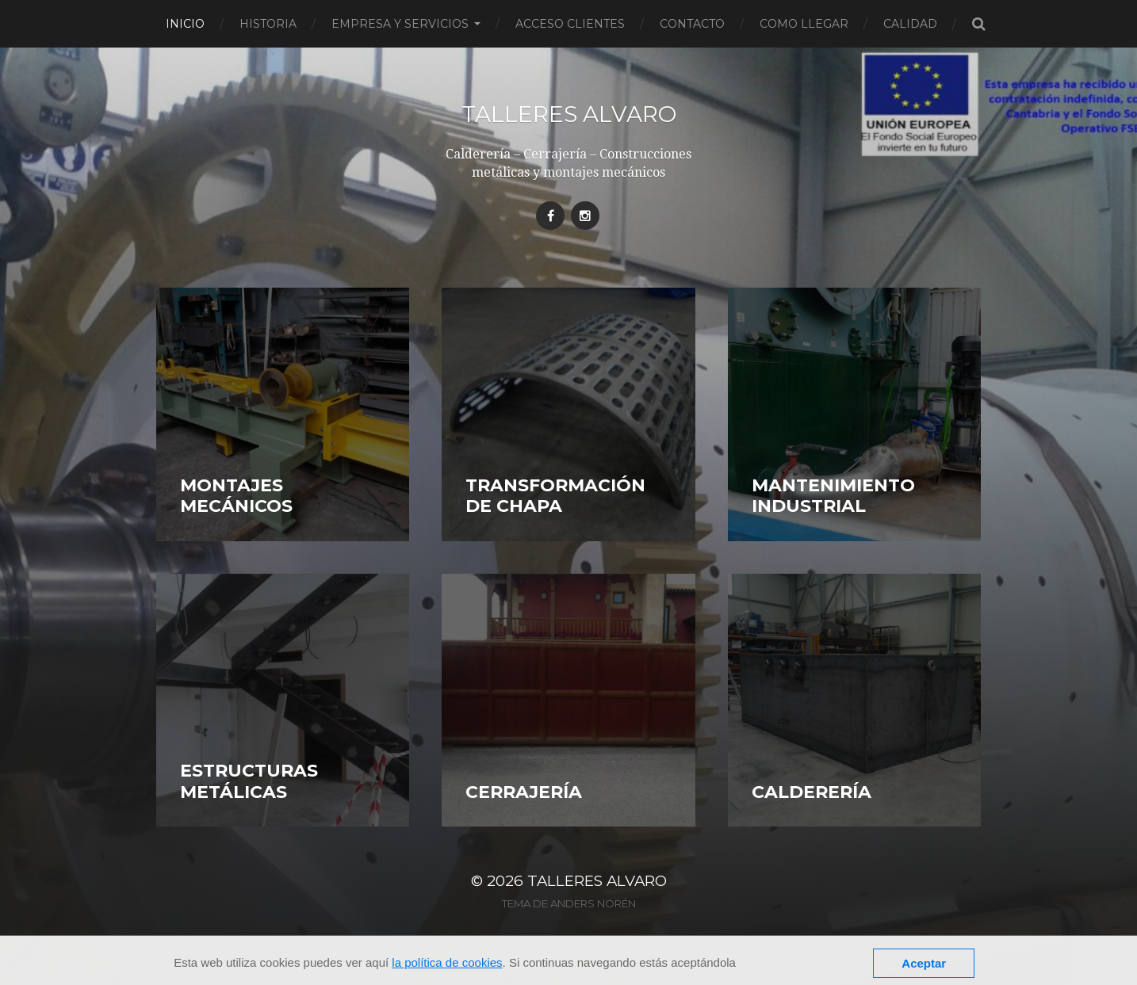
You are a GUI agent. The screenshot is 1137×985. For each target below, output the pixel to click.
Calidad (910, 24)
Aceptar (924, 963)
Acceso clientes (570, 24)
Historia (268, 24)
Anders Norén (593, 903)
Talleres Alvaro (568, 114)
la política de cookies (447, 962)
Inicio (185, 24)
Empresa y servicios (400, 24)
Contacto (692, 24)
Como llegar (804, 24)
